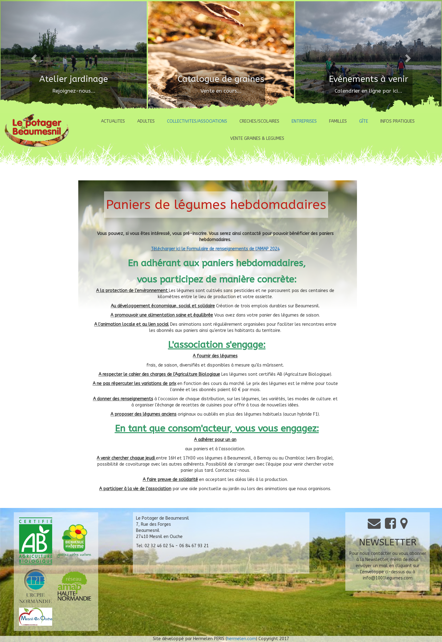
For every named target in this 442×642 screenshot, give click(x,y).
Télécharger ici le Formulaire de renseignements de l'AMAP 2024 (215, 249)
